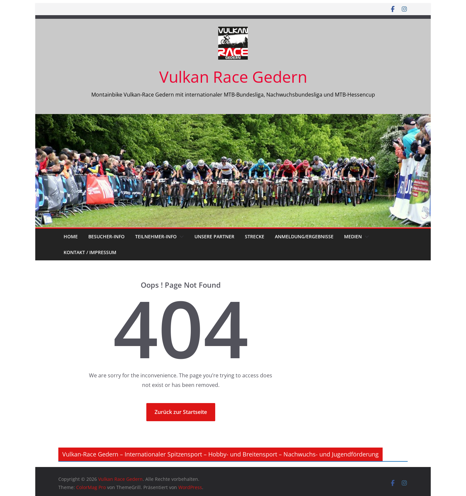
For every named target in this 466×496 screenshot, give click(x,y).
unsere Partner (214, 236)
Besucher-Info (106, 236)
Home (71, 236)
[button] (180, 236)
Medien (353, 236)
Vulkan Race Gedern (233, 76)
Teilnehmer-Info (156, 236)
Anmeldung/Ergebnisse (304, 236)
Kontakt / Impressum (90, 252)
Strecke (254, 236)
